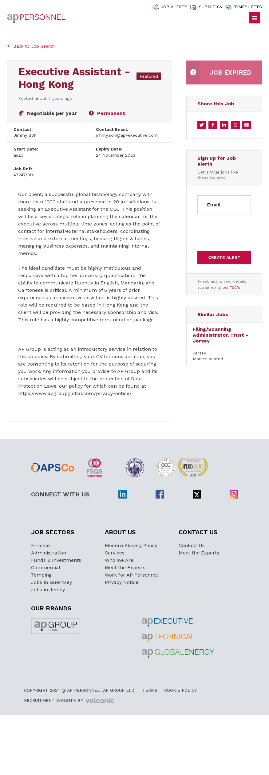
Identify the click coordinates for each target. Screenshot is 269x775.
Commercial (45, 567)
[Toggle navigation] (254, 18)
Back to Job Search (31, 46)
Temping (41, 575)
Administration (48, 553)
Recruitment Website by (69, 701)
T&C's (235, 287)
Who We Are (119, 560)
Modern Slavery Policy (131, 545)
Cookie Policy (180, 690)
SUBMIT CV (211, 6)
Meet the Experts (125, 567)
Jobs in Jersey (48, 590)
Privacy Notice (121, 582)
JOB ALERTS (174, 6)
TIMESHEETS (248, 6)
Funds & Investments (56, 560)
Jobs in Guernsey (51, 582)
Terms (149, 690)
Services (115, 553)
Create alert (224, 257)
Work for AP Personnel (131, 575)
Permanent (111, 113)
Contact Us (192, 545)
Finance (40, 545)
